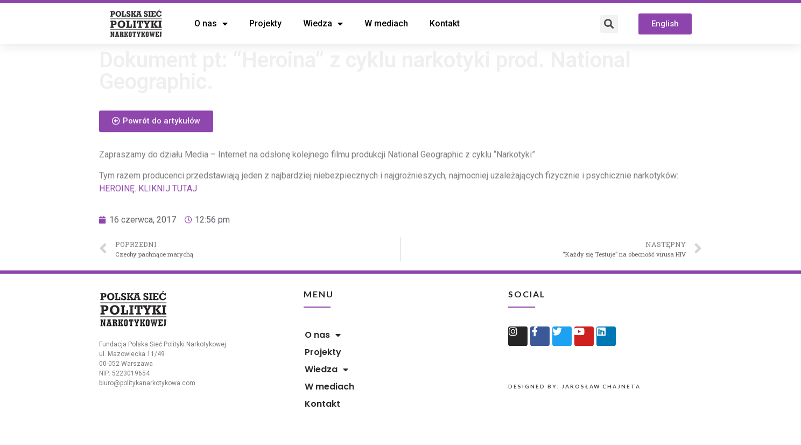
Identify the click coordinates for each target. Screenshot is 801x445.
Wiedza (323, 23)
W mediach (386, 23)
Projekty (265, 23)
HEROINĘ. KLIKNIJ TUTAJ (148, 201)
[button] (665, 23)
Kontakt (445, 23)
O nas (211, 23)
